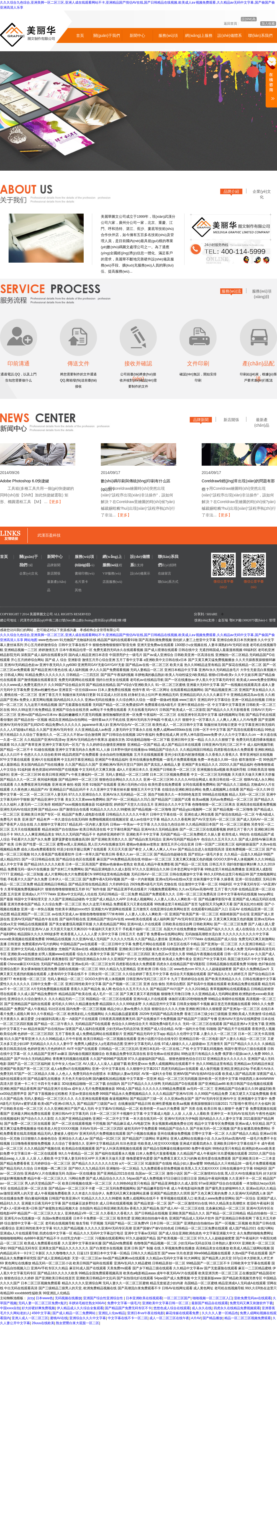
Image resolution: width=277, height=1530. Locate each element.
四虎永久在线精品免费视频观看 (237, 1308)
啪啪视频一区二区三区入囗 (212, 1298)
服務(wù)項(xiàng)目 (168, 38)
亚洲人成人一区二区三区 (30, 1318)
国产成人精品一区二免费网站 (74, 1313)
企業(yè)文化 (262, 192)
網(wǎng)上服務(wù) (198, 38)
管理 (272, 620)
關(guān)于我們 (106, 35)
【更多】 (55, 501)
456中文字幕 (41, 1313)
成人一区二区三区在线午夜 (169, 1318)
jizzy (30, 1298)
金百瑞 (223, 620)
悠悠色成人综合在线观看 (171, 1308)
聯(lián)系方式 (168, 582)
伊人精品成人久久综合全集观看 (80, 1308)
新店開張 (231, 419)
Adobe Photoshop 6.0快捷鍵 (24, 481)
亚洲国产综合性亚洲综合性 (103, 1298)
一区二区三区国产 (177, 1298)
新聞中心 (137, 35)
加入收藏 (268, 23)
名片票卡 (81, 582)
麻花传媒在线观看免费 (183, 1313)
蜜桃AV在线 (59, 1318)
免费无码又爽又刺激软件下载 (251, 1303)
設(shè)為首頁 (249, 19)
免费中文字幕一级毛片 (123, 1303)
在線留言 (164, 573)
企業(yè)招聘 (167, 565)
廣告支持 (136, 565)
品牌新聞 (201, 419)
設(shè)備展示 (140, 573)
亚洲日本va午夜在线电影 (145, 1313)
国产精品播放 (212, 1318)
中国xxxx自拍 (10, 1308)
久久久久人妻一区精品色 (220, 1313)
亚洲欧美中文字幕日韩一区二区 (165, 1303)
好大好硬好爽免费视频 (38, 1308)
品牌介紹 (231, 191)
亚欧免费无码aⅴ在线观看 (252, 1298)
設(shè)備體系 (229, 35)
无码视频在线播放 (68, 1298)
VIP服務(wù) (111, 573)
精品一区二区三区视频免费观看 (247, 1318)
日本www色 (44, 1298)
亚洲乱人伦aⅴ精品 (111, 1313)
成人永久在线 (202, 1308)
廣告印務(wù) (84, 565)
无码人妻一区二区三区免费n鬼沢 (42, 1303)
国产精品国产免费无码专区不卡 (128, 1308)
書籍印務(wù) (84, 573)
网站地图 (30, 640)
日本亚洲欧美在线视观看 (144, 1298)
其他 (78, 590)
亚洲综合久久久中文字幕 (87, 1318)
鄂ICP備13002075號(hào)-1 (248, 620)
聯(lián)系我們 (260, 35)
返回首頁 (230, 23)
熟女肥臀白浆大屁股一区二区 (77, 1323)
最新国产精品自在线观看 (209, 1303)
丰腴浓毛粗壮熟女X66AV (87, 1303)
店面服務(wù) (112, 582)
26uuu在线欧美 (43, 1323)
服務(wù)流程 (231, 292)
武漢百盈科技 (49, 535)
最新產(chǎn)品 (261, 420)
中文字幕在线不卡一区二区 (128, 1318)
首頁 (80, 35)
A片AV (196, 1318)
